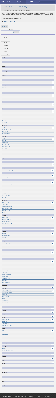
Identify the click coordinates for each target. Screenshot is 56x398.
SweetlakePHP (4, 82)
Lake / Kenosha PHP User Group (7, 268)
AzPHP (3, 330)
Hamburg (3, 182)
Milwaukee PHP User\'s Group (6, 195)
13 (52, 203)
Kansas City (4, 233)
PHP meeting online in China (6, 95)
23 (52, 312)
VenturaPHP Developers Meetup (7, 208)
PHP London (4, 118)
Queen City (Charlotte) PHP (6, 175)
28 (52, 348)
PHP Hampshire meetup (6, 210)
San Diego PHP (4, 298)
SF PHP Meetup (4, 148)
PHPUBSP (3, 340)
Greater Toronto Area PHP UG (6, 116)
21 (52, 291)
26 (52, 331)
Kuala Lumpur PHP (5, 131)
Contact (25, 396)
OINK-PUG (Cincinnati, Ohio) (6, 290)
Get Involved (22, 1)
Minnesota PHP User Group (6, 150)
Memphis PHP (4, 348)
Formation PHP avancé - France (7, 325)
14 (52, 218)
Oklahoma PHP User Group (6, 278)
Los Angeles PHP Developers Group (7, 170)
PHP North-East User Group (6, 264)
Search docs (42, 1)
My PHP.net (20, 396)
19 (52, 261)
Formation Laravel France (6, 323)
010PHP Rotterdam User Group (7, 225)
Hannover (3, 138)
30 (52, 359)
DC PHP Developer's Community (7, 206)
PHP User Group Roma (5, 338)
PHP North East (4, 280)
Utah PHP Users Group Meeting (7, 292)
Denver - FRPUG (4, 294)
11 (52, 175)
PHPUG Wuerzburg (5, 334)
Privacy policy (40, 396)
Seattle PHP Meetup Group (6, 146)
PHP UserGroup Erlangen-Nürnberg (7, 350)
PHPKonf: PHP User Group (6, 235)
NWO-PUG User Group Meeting (7, 266)
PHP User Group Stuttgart (6, 202)
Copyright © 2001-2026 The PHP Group (9, 396)
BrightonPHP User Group (6, 252)
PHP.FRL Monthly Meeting (6, 282)
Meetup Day (4, 140)
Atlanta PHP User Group (5, 144)
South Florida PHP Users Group (7, 204)
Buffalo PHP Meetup (5, 193)
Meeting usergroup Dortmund (6, 219)
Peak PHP (3, 212)
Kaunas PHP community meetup (7, 245)
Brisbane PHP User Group (6, 336)
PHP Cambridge (4, 321)
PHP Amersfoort (4, 197)
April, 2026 (5, 26)
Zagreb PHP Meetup (5, 276)
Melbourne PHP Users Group (6, 274)
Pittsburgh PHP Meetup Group (6, 129)
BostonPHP (3, 127)
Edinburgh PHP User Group (6, 272)
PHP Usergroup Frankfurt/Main (7, 221)
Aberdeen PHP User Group (6, 133)
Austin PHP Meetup (5, 217)
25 (52, 320)
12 (52, 182)
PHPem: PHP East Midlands (6, 120)
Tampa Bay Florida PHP (5, 319)
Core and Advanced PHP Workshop (7, 89)
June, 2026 (15, 32)
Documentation (16, 1)
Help (27, 1)
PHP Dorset (4, 87)
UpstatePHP (4, 237)
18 (52, 252)
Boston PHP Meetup (5, 142)
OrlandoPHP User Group (6, 152)
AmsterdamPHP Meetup (6, 296)
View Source (47, 396)
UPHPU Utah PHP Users (5, 300)
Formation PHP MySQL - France (7, 177)
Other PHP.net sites (32, 396)
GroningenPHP (4, 122)
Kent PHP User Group (5, 302)
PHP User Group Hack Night (6, 243)
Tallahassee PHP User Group (6, 270)
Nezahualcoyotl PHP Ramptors (7, 164)
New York (3, 332)
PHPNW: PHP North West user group (7, 114)
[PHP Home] (3, 2)
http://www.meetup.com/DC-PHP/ (10, 21)
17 (52, 243)
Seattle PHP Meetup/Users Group (7, 223)
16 (52, 234)
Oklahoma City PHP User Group (7, 191)
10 (52, 170)
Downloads (9, 1)
